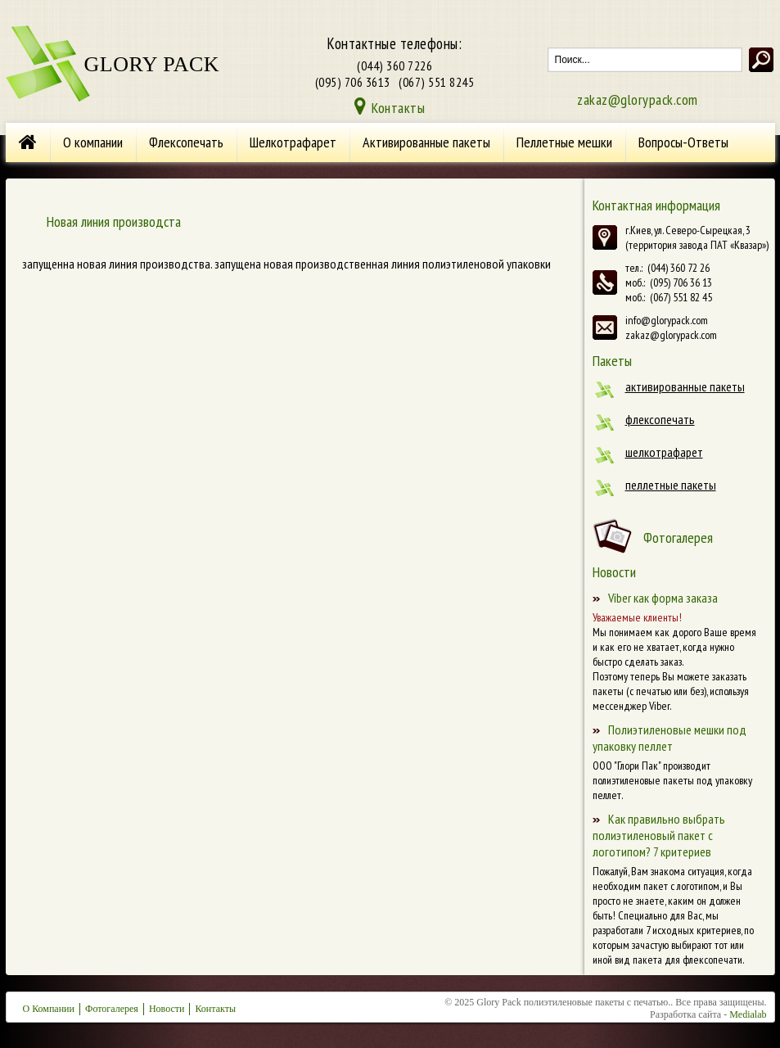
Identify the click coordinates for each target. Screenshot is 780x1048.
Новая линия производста (114, 221)
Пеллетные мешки (564, 142)
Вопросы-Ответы (683, 142)
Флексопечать (186, 142)
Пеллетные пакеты (670, 485)
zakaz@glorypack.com (637, 99)
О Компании (48, 1008)
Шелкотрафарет (293, 142)
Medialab (747, 1014)
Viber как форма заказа (663, 598)
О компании (93, 142)
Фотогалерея (678, 537)
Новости (167, 1008)
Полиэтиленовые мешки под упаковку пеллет (669, 737)
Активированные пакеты (426, 142)
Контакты (398, 107)
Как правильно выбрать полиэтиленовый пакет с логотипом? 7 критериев (659, 835)
